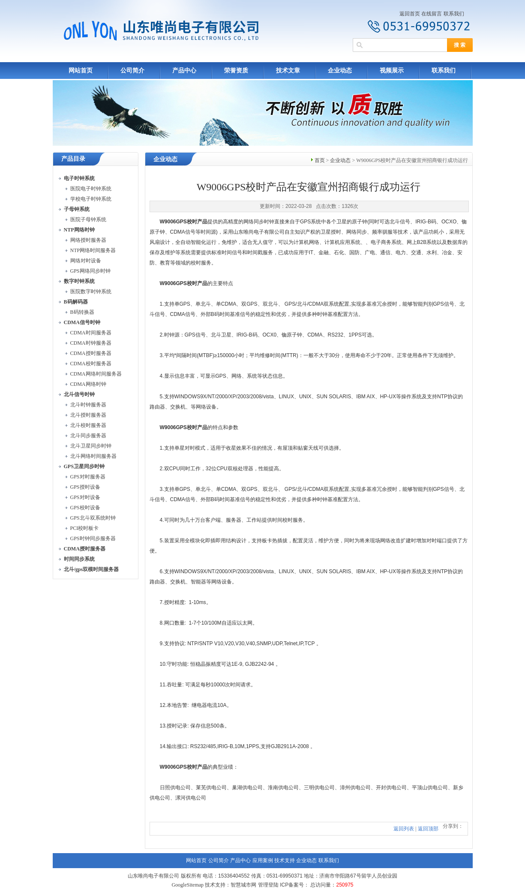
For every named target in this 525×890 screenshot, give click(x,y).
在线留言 (431, 14)
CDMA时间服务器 (90, 333)
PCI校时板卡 (84, 528)
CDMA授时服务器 (90, 353)
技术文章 (288, 70)
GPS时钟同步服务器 (93, 538)
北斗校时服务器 (88, 425)
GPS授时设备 (85, 487)
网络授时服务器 (88, 240)
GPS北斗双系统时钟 (93, 518)
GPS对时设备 (85, 497)
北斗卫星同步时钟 (90, 446)
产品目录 (73, 159)
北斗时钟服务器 (88, 405)
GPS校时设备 (85, 508)
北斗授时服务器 (88, 415)
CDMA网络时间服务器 (96, 374)
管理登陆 (268, 885)
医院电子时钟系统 (90, 189)
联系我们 (454, 14)
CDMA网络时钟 (88, 384)
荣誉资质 (236, 70)
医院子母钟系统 (88, 219)
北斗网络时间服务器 (93, 456)
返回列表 (403, 829)
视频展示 (392, 70)
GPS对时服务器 (87, 477)
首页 (320, 160)
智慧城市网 (243, 885)
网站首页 (81, 70)
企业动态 (340, 70)
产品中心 (184, 70)
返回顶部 (428, 829)
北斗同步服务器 (88, 436)
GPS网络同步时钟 (90, 271)
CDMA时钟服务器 (90, 343)
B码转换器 (82, 312)
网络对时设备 (85, 261)
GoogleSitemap (187, 885)
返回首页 (409, 14)
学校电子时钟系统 (90, 199)
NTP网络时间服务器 (93, 250)
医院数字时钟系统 (90, 292)
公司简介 (132, 70)
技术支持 (284, 860)
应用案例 (262, 860)
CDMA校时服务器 (90, 364)
